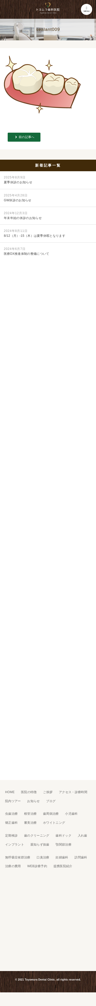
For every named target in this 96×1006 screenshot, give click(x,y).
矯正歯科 (11, 822)
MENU (86, 9)
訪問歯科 (80, 857)
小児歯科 (71, 813)
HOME (10, 792)
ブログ (51, 801)
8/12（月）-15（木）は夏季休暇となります (34, 233)
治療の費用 (13, 866)
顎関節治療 (63, 844)
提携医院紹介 (63, 866)
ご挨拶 (47, 792)
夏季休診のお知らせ (18, 180)
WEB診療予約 (37, 866)
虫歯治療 (11, 813)
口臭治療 (43, 857)
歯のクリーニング (36, 835)
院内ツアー (13, 801)
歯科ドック (63, 835)
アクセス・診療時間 (73, 792)
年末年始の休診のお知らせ (23, 215)
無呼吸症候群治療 (17, 857)
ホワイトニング (54, 822)
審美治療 (30, 822)
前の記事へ (27, 137)
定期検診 (11, 835)
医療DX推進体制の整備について (26, 251)
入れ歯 (82, 835)
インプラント (14, 844)
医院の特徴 (29, 792)
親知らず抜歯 (39, 844)
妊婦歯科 (62, 857)
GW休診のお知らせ (17, 198)
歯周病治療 (51, 813)
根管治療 (30, 813)
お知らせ (33, 801)
